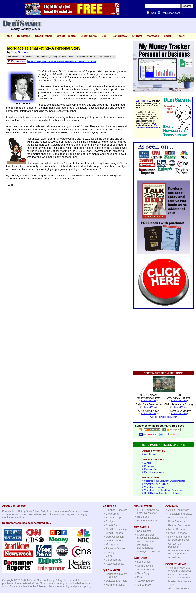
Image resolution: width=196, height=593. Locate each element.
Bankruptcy (119, 35)
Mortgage (153, 35)
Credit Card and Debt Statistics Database (162, 493)
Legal (167, 35)
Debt (104, 35)
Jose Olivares (19, 52)
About (181, 35)
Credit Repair (43, 35)
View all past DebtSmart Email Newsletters (163, 490)
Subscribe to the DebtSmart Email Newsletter (164, 481)
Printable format (18, 61)
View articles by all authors (156, 484)
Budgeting (23, 35)
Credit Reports (66, 35)
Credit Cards (88, 35)
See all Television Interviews (163, 417)
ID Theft (137, 35)
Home (8, 35)
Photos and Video (148, 400)
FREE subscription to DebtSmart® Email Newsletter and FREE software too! (62, 61)
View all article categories (155, 487)
